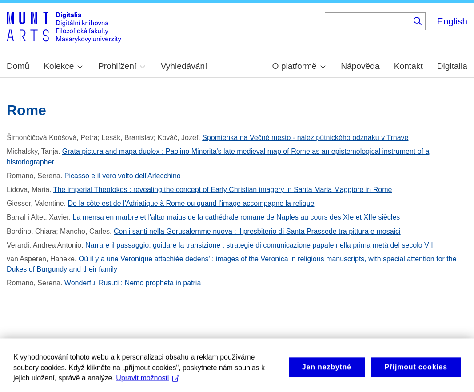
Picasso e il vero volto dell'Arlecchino (122, 176)
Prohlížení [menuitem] (121, 66)
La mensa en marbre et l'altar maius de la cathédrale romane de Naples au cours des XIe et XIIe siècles (236, 217)
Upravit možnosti (147, 382)
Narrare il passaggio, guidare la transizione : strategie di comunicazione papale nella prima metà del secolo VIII (260, 245)
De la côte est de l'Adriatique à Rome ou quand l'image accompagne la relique (191, 203)
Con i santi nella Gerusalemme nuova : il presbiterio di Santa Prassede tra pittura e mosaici (257, 231)
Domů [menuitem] (18, 66)
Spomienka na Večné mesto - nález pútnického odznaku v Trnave (305, 137)
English (452, 21)
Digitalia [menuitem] (452, 66)
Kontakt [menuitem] (408, 66)
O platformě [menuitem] (299, 66)
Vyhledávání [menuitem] (184, 66)
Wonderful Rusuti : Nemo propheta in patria (132, 283)
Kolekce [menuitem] (63, 66)
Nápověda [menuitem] (360, 66)
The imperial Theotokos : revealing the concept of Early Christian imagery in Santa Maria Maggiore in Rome (222, 189)
